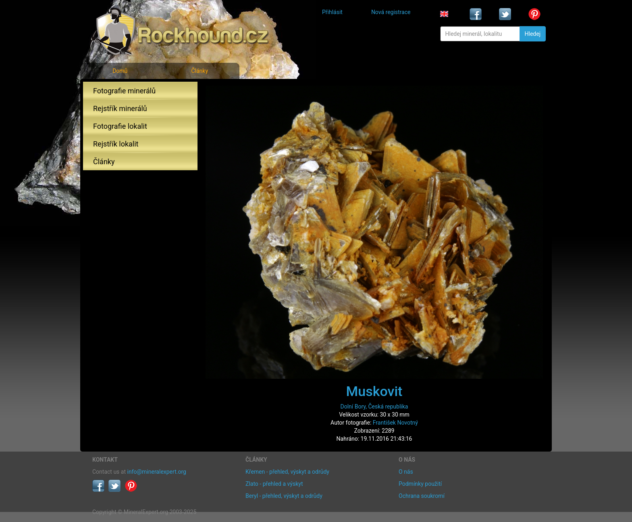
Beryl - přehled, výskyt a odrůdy (283, 496)
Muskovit (374, 391)
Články (199, 71)
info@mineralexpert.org (156, 471)
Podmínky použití (420, 484)
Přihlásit (332, 12)
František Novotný (395, 422)
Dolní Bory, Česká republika (374, 406)
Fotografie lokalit (120, 126)
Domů (119, 71)
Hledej (533, 34)
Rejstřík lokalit (115, 144)
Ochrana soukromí (422, 496)
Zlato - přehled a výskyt (274, 484)
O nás (406, 471)
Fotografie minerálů (124, 91)
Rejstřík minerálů (120, 108)
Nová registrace (391, 12)
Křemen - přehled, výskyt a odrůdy (287, 471)
